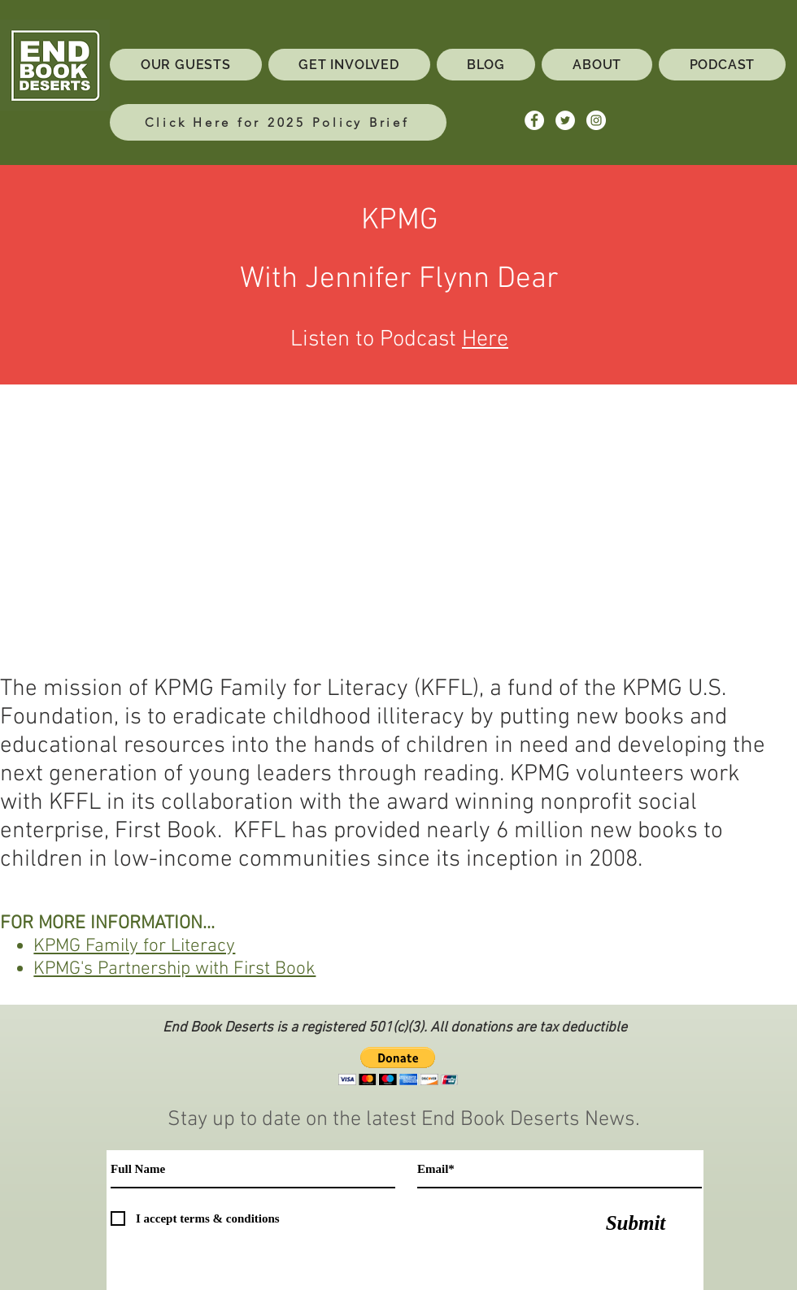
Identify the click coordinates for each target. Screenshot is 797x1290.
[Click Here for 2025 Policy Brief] (278, 122)
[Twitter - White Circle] (565, 120)
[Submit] (635, 1222)
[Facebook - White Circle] (534, 120)
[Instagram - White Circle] (596, 120)
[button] (398, 1066)
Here (485, 340)
